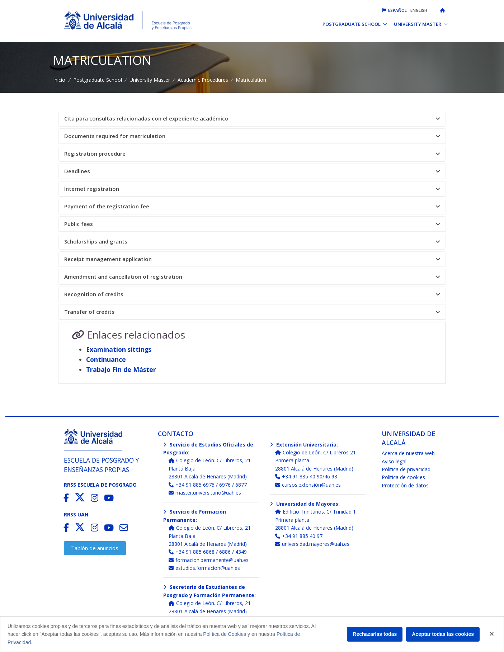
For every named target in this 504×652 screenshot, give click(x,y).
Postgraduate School (97, 79)
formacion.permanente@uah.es (209, 560)
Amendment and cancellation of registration (252, 276)
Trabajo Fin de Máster (121, 369)
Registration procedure (252, 153)
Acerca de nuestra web (408, 453)
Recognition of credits (252, 294)
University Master (149, 79)
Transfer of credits (252, 312)
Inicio (59, 79)
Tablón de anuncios (94, 548)
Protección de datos (405, 485)
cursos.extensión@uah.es (308, 484)
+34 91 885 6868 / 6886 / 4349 (208, 551)
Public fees (252, 224)
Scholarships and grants (252, 241)
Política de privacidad (406, 469)
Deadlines (252, 171)
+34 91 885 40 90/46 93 (306, 476)
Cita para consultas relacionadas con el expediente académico (252, 118)
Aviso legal (394, 461)
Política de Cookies (224, 634)
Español (394, 10)
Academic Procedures (203, 79)
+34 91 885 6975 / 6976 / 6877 (208, 484)
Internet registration (252, 189)
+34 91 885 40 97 (298, 536)
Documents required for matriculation (252, 136)
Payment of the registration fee (252, 206)
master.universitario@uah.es (205, 492)
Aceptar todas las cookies (443, 634)
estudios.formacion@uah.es (204, 567)
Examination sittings (118, 349)
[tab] (252, 118)
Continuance (106, 359)
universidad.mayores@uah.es (312, 543)
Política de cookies (403, 477)
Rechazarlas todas (375, 634)
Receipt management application (252, 259)
